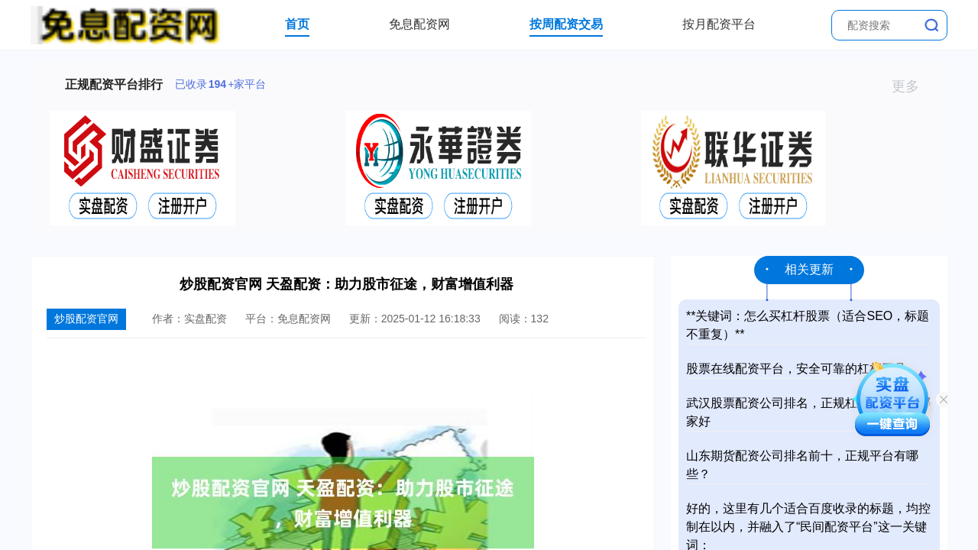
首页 (297, 24)
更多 (912, 86)
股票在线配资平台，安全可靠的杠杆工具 (796, 368)
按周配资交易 (566, 24)
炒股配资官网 (86, 318)
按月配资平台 (719, 24)
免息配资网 (419, 24)
